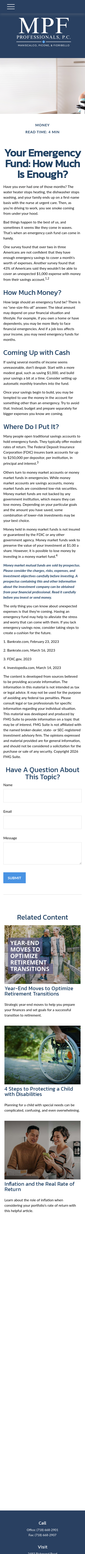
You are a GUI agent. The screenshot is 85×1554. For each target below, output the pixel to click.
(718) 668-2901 (47, 1530)
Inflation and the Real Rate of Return (39, 1186)
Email (7, 811)
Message (10, 838)
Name (8, 785)
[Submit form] (14, 877)
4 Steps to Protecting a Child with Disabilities (38, 1091)
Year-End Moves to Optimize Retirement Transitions (38, 991)
